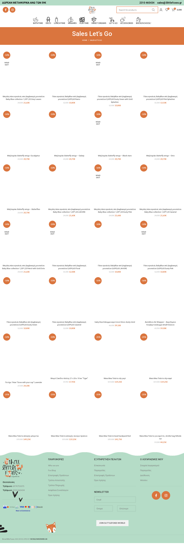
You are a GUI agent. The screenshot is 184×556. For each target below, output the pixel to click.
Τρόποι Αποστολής (56, 493)
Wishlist (143, 493)
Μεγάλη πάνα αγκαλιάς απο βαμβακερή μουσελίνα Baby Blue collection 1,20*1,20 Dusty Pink (115, 219)
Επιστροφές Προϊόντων (58, 488)
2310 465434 (146, 2)
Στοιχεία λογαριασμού (149, 478)
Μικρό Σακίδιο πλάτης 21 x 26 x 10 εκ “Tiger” (69, 391)
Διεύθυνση (145, 488)
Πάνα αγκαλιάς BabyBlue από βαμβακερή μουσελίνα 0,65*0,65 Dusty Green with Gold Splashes (114, 106)
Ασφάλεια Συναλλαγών (58, 503)
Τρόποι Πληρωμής (56, 498)
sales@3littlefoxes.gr (169, 2)
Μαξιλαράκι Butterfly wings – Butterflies (23, 216)
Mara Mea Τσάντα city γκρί (115, 391)
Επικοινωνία (99, 478)
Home (84, 47)
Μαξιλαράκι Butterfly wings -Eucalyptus (23, 163)
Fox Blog (52, 483)
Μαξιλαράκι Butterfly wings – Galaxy (69, 163)
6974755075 (18, 499)
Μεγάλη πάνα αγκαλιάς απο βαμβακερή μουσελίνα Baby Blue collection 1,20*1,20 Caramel (160, 219)
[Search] (137, 13)
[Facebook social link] (5, 14)
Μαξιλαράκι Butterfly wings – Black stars (114, 163)
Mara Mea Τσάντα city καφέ (160, 391)
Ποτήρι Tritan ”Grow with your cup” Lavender (23, 395)
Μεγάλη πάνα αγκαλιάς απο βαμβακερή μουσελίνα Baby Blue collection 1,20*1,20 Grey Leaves (23, 106)
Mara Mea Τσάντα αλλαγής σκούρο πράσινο (69, 449)
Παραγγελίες (99, 483)
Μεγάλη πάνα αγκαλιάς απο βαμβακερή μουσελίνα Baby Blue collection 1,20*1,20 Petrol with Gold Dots (23, 278)
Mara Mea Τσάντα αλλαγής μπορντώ (23, 449)
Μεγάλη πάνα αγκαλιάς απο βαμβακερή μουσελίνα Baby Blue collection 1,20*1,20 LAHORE (69, 219)
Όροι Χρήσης (54, 508)
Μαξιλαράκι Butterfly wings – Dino (160, 163)
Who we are (53, 478)
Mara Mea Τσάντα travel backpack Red (114, 449)
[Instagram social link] (12, 14)
